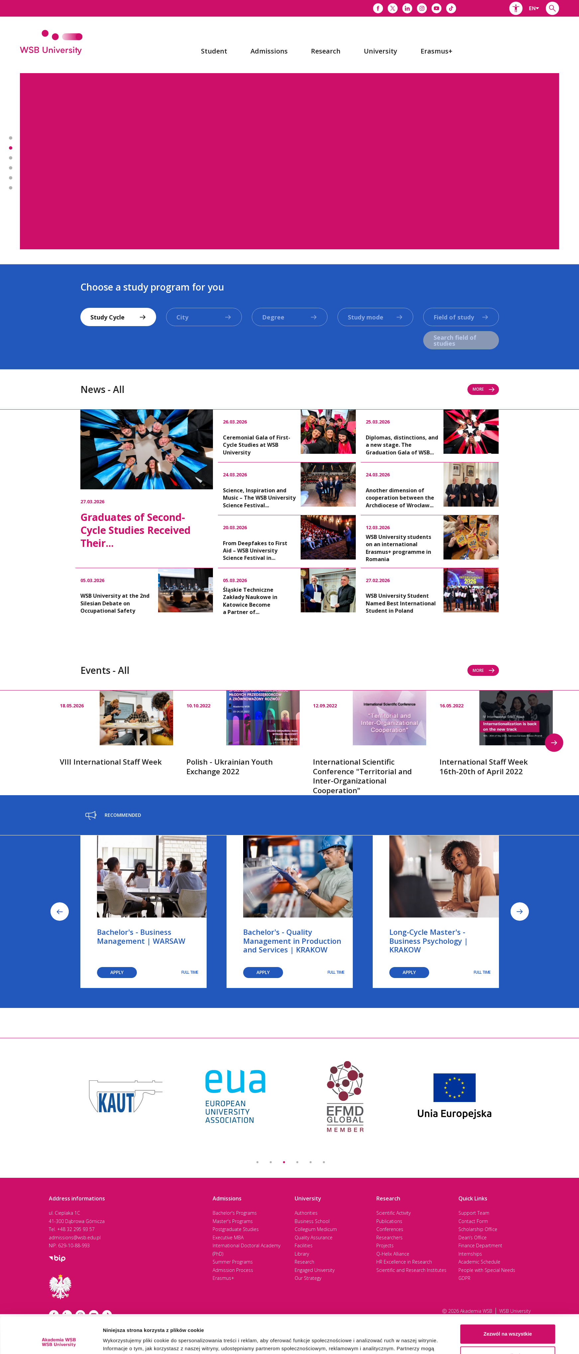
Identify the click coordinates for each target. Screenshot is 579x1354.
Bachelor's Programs (235, 1213)
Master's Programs (233, 1221)
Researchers (389, 1237)
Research (304, 1262)
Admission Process (233, 1270)
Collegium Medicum (316, 1229)
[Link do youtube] (436, 8)
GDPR (464, 1278)
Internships (470, 1254)
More (484, 389)
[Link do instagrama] (422, 8)
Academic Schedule (479, 1262)
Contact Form (473, 1221)
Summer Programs (233, 1262)
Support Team (473, 1213)
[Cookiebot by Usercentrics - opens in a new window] (59, 1341)
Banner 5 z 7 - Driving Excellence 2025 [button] (10, 178)
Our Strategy (308, 1278)
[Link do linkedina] (407, 8)
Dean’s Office (472, 1237)
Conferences (389, 1229)
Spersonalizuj (508, 1321)
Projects (385, 1245)
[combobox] (534, 8)
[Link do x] (393, 8)
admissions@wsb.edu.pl (75, 1237)
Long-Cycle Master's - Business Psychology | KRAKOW (428, 940)
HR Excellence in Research (404, 1262)
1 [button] (257, 1162)
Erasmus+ (223, 1278)
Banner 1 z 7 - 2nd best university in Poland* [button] (10, 138)
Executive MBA (228, 1237)
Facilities (304, 1245)
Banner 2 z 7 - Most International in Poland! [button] (10, 148)
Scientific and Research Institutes (411, 1270)
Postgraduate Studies (236, 1229)
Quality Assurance (314, 1237)
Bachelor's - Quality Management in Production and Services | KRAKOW (292, 940)
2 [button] (271, 1162)
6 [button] (324, 1162)
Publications (389, 1221)
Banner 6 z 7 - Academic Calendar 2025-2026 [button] (10, 187)
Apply (117, 972)
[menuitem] (214, 51)
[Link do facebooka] (378, 8)
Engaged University (315, 1270)
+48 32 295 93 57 (76, 1229)
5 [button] (311, 1162)
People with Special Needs (486, 1270)
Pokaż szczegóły (123, 1341)
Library (302, 1254)
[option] (289, 161)
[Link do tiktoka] (451, 8)
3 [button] (284, 1162)
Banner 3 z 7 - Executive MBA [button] (10, 158)
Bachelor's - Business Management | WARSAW (141, 936)
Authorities (306, 1213)
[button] (516, 8)
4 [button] (297, 1162)
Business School (312, 1221)
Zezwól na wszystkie (508, 1300)
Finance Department (480, 1245)
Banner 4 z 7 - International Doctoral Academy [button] (10, 168)
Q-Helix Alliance (392, 1254)
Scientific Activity (393, 1213)
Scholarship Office (477, 1229)
